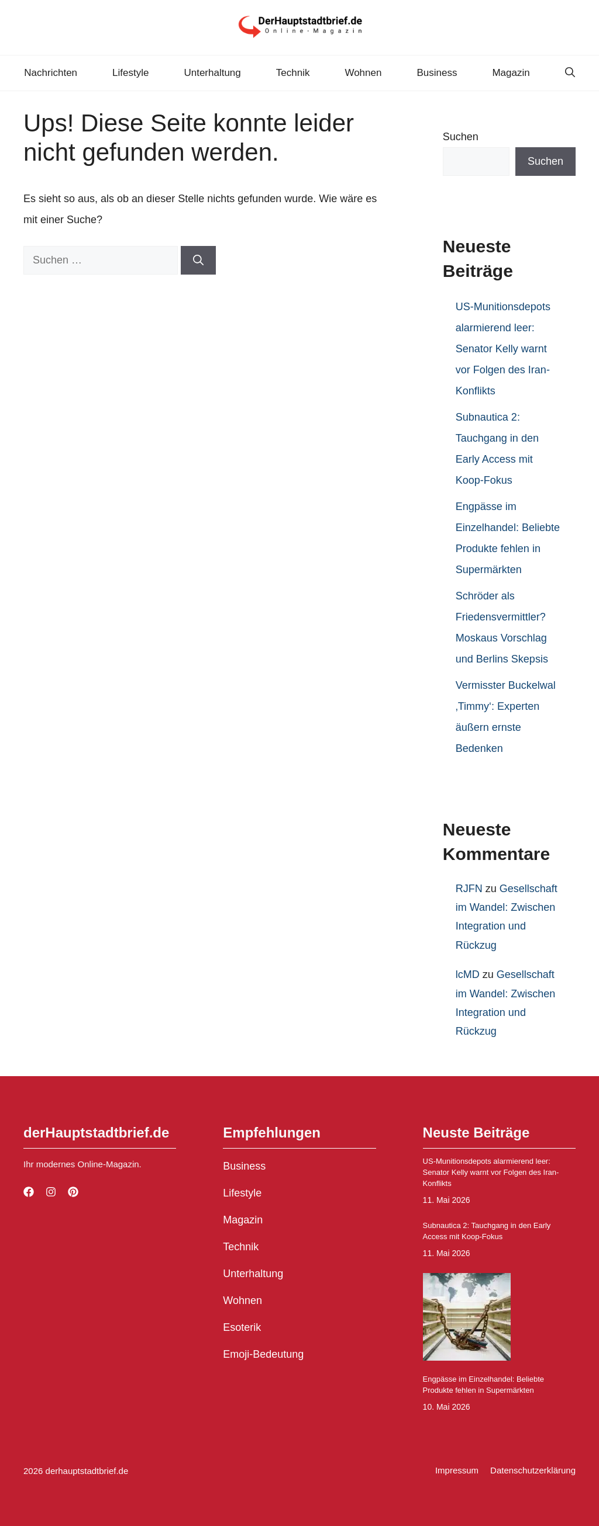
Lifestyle (130, 72)
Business (436, 72)
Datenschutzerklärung (533, 1470)
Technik (293, 72)
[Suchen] (198, 260)
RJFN (469, 888)
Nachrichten (50, 72)
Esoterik (242, 1327)
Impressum (456, 1470)
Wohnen (363, 72)
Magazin (510, 72)
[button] (570, 73)
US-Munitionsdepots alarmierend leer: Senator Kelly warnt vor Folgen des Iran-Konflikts (503, 349)
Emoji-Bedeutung (263, 1354)
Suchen (460, 137)
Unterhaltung (212, 72)
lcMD (468, 974)
